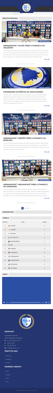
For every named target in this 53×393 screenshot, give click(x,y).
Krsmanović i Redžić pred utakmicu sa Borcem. (24, 139)
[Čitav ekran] (49, 302)
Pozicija (5, 222)
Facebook (8, 356)
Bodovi (45, 222)
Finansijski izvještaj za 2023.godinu (23, 92)
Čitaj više (47, 59)
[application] (26, 290)
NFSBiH (7, 375)
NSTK (7, 371)
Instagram (8, 359)
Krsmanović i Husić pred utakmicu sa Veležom (24, 47)
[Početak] (4, 302)
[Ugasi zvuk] (46, 302)
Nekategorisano (45, 41)
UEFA (7, 378)
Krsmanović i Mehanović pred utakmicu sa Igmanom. (25, 185)
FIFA (6, 381)
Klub (23, 222)
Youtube (7, 362)
